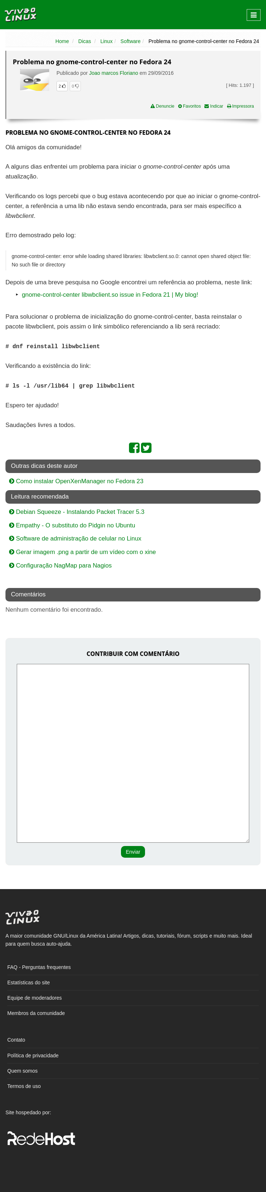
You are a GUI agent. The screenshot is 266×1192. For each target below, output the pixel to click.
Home (62, 41)
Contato (16, 1040)
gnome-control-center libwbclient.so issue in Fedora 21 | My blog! (110, 294)
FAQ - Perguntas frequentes (39, 967)
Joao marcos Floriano (113, 73)
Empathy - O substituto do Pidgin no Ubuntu (72, 525)
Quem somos (22, 1071)
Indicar (213, 106)
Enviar (133, 852)
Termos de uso (24, 1086)
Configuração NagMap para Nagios (60, 565)
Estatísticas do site (28, 982)
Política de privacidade (33, 1055)
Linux (106, 41)
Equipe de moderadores (34, 998)
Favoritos (189, 106)
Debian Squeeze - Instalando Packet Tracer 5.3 (76, 511)
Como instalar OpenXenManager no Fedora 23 (76, 481)
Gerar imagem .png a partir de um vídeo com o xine (82, 552)
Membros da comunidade (36, 1013)
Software (131, 41)
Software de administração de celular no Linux (75, 538)
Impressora (240, 106)
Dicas (84, 41)
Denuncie (162, 106)
